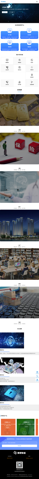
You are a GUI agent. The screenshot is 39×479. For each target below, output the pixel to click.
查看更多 (7, 427)
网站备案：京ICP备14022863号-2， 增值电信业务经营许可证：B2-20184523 (19, 474)
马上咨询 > (12, 12)
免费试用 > (5, 12)
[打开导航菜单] (37, 2)
